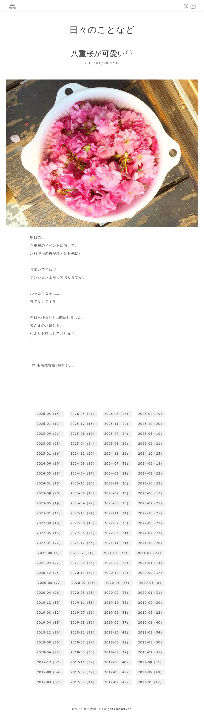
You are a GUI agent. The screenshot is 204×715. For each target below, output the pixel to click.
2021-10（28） (151, 543)
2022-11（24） (117, 513)
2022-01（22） (49, 543)
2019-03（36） (83, 622)
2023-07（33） (117, 493)
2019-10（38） (117, 602)
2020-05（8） (151, 583)
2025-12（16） (83, 424)
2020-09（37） (151, 573)
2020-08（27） (50, 583)
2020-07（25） (84, 583)
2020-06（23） (118, 583)
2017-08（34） (50, 672)
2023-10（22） (151, 483)
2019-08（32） (49, 612)
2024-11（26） (117, 453)
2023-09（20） (49, 493)
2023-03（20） (117, 503)
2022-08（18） (83, 523)
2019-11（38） (83, 602)
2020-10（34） (117, 573)
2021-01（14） (151, 563)
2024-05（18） (49, 473)
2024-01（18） (49, 483)
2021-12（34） (83, 543)
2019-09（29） (151, 602)
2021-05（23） (150, 553)
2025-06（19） (151, 434)
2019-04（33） (49, 622)
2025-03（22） (117, 443)
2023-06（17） (151, 493)
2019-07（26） (83, 612)
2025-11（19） (117, 424)
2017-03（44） (83, 682)
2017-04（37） (50, 682)
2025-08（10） (83, 434)
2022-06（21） (151, 523)
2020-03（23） (83, 593)
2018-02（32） (117, 652)
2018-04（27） (49, 652)
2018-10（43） (117, 632)
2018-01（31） (151, 652)
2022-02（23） (151, 533)
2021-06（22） (116, 553)
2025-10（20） (151, 424)
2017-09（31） (150, 662)
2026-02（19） (151, 414)
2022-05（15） (49, 533)
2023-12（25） (83, 483)
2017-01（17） (150, 682)
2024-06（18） (151, 463)
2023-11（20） (117, 483)
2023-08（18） (83, 493)
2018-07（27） (83, 642)
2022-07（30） (117, 523)
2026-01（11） (49, 424)
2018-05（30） (151, 642)
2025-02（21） (151, 443)
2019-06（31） (117, 612)
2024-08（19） (83, 463)
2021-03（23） (83, 563)
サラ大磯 (90, 709)
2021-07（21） (82, 553)
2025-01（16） (49, 453)
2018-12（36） (49, 632)
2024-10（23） (151, 453)
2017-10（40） (117, 662)
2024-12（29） (83, 453)
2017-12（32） (50, 662)
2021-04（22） (49, 563)
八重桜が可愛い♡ (102, 53)
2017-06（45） (117, 672)
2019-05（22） (151, 612)
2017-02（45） (117, 682)
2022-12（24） (83, 513)
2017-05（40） (150, 672)
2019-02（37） (117, 622)
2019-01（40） (151, 622)
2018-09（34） (151, 632)
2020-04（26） (49, 593)
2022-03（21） (117, 533)
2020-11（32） (83, 573)
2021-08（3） (49, 553)
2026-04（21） (83, 414)
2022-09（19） (49, 523)
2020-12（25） (49, 573)
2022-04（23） (83, 533)
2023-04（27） (83, 503)
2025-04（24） (83, 443)
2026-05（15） (49, 414)
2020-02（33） (117, 593)
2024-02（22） (151, 473)
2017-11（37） (83, 662)
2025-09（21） (49, 434)
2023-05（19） (49, 503)
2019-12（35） (49, 602)
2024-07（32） (117, 463)
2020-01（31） (151, 593)
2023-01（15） (49, 513)
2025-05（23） (49, 443)
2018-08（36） (49, 642)
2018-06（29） (117, 642)
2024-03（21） (117, 473)
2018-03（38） (83, 652)
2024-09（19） (49, 463)
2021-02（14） (117, 563)
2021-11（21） (117, 543)
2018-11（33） (83, 632)
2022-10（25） (151, 513)
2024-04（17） (83, 473)
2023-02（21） (151, 503)
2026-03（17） (117, 414)
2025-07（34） (117, 434)
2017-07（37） (83, 672)
